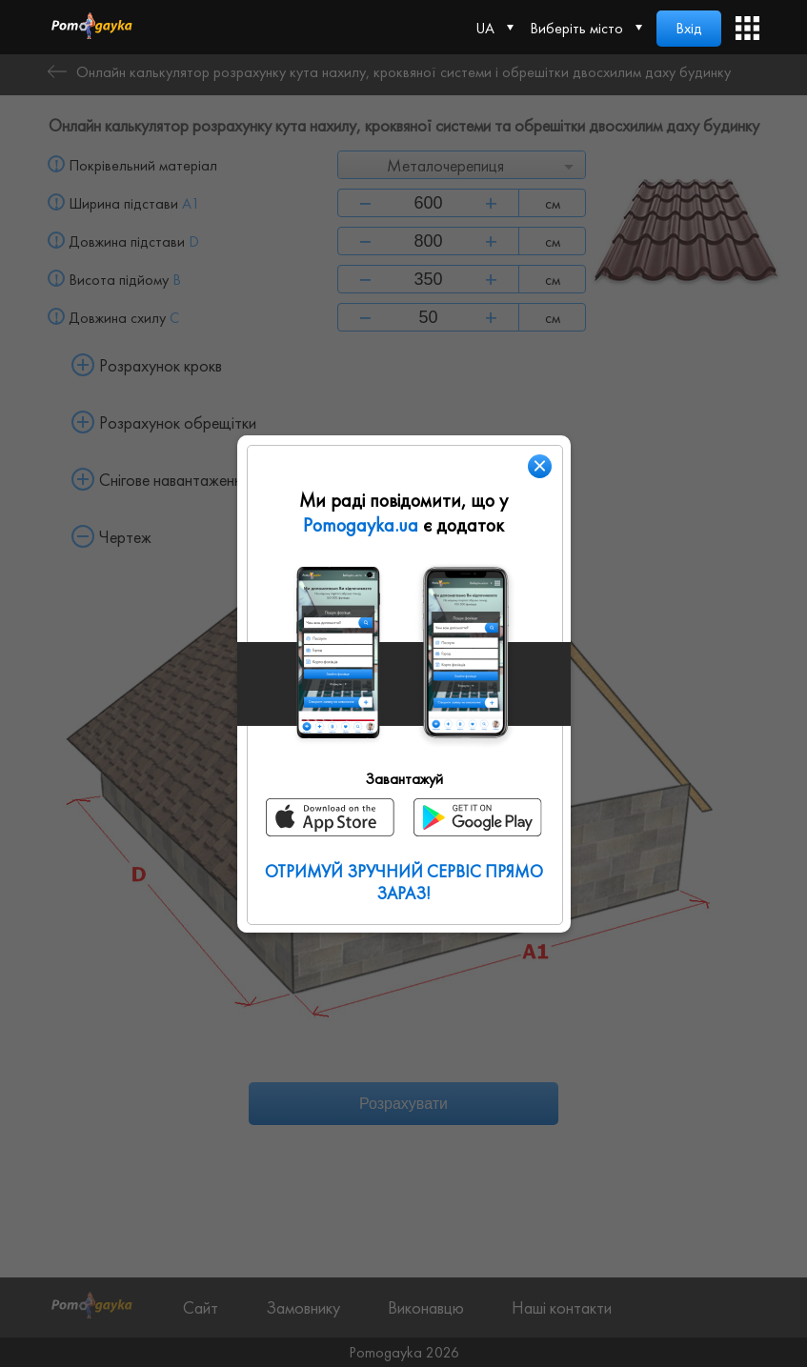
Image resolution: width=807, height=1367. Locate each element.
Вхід (689, 28)
